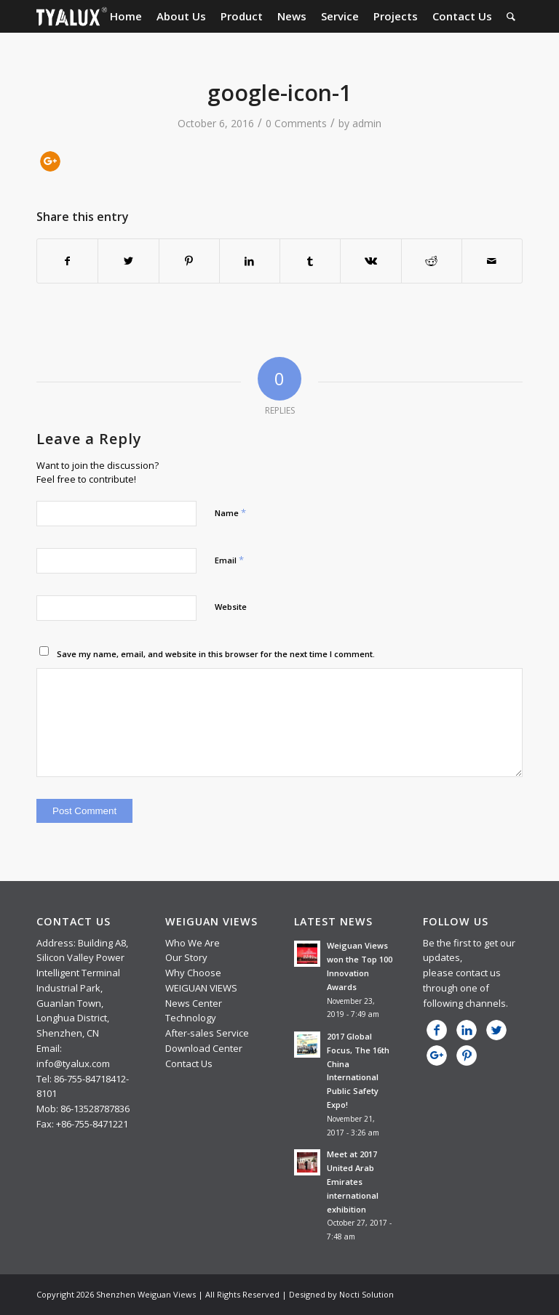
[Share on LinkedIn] (250, 261)
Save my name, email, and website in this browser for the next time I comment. (216, 653)
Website (231, 606)
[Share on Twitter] (128, 261)
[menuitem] (126, 16)
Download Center (203, 1048)
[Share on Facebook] (67, 261)
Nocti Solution (366, 1294)
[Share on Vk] (370, 261)
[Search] (511, 16)
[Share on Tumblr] (310, 261)
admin (366, 123)
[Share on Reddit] (431, 261)
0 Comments (296, 123)
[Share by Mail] (492, 261)
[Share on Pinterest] (189, 261)
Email (229, 559)
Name (230, 512)
